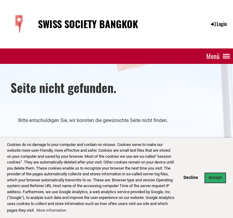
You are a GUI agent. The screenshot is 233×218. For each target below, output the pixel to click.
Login (218, 24)
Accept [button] (215, 177)
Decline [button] (191, 177)
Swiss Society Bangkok (88, 24)
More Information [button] (51, 210)
